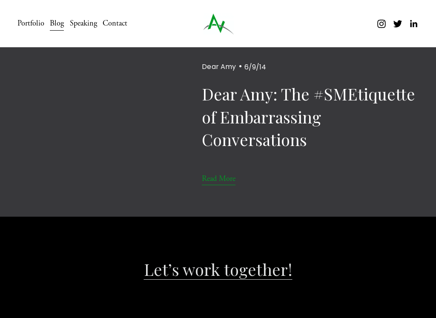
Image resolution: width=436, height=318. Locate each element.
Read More (218, 179)
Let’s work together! (218, 269)
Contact (115, 23)
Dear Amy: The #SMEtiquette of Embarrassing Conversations (308, 116)
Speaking (83, 23)
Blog (57, 23)
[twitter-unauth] (398, 24)
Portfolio (30, 23)
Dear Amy (219, 67)
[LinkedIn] (413, 24)
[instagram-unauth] (381, 24)
